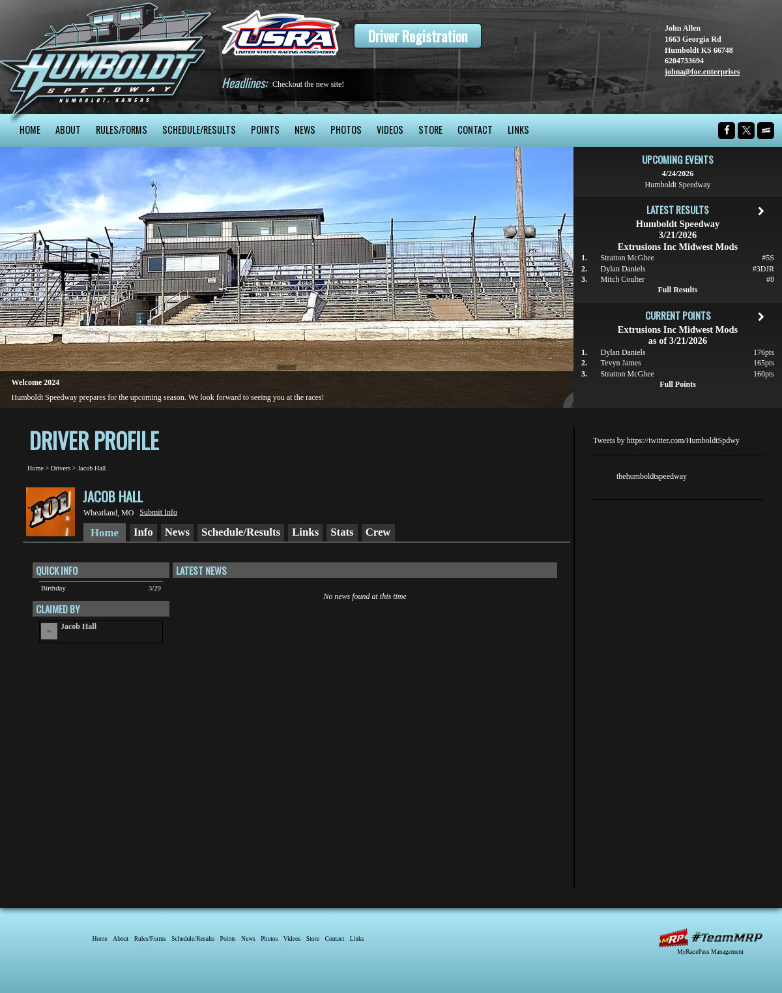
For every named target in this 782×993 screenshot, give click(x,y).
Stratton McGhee (627, 257)
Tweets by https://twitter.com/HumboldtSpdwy (666, 440)
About (68, 129)
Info (143, 532)
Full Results (677, 289)
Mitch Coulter (623, 279)
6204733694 (684, 60)
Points (265, 129)
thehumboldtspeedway (651, 476)
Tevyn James (621, 362)
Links (518, 129)
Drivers (61, 468)
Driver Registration (417, 35)
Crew (378, 532)
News (305, 129)
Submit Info (158, 512)
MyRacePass (710, 938)
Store (430, 129)
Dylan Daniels (623, 268)
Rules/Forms (121, 129)
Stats (341, 532)
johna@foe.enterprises (702, 71)
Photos (346, 129)
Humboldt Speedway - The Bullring (106, 57)
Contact (475, 129)
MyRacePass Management (710, 951)
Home (30, 129)
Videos (390, 129)
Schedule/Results (199, 129)
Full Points (677, 384)
